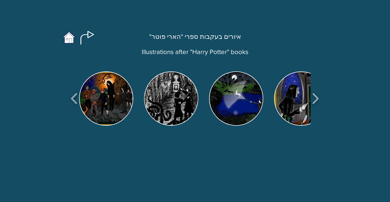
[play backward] (74, 98)
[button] (106, 98)
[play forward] (315, 98)
